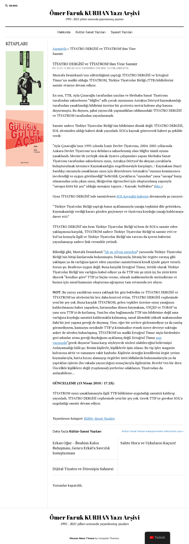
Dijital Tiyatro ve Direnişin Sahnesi (83, 468)
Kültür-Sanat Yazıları (90, 32)
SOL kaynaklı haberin (132, 196)
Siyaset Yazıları (122, 32)
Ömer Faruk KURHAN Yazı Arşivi (95, 13)
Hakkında (63, 32)
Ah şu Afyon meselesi (121, 251)
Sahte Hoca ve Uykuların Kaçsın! (148, 442)
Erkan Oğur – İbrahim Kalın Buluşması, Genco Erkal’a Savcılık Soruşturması (81, 447)
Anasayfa (59, 48)
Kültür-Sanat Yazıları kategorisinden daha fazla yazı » (153, 431)
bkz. (158, 186)
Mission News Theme (82, 538)
